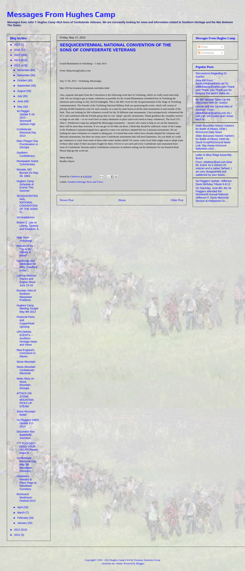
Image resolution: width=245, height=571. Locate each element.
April (20, 507)
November (23, 75)
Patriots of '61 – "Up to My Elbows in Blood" (26, 250)
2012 (17, 529)
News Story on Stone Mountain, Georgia (25, 383)
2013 (17, 65)
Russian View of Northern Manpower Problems (26, 295)
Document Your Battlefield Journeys (26, 435)
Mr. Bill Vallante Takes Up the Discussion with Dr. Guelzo (213, 101)
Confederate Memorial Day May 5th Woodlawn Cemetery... (26, 464)
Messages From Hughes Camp (61, 14)
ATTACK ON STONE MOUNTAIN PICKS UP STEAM (25, 400)
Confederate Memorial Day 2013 (26, 132)
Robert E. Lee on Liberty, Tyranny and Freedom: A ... (27, 227)
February (23, 517)
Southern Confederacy (26, 154)
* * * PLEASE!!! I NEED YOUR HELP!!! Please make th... (27, 448)
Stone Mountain (26, 361)
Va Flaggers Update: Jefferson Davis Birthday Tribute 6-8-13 (214, 182)
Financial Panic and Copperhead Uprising (26, 321)
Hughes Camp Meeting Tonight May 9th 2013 (27, 308)
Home (122, 200)
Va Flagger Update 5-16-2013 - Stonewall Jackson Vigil (26, 117)
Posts (203, 46)
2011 (17, 534)
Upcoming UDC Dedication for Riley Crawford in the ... (27, 265)
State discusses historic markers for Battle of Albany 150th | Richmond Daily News (215, 129)
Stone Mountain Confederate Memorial (26, 370)
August (21, 90)
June (20, 101)
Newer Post (67, 200)
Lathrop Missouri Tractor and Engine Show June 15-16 (27, 280)
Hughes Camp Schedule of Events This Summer (25, 186)
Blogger (140, 563)
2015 (17, 54)
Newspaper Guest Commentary (27, 163)
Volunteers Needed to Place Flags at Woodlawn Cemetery (27, 483)
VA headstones (25, 217)
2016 (17, 49)
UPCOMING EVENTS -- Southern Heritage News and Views (27, 338)
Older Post (177, 200)
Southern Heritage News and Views (85, 181)
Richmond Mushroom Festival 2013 (26, 497)
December (23, 70)
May (20, 106)
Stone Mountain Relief (26, 413)
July (20, 96)
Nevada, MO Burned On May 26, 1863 (27, 173)
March (21, 512)
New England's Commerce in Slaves (26, 353)
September (24, 85)
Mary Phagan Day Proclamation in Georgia (27, 144)
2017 (17, 44)
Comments (206, 52)
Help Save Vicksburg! (24, 239)
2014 (17, 60)
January (22, 522)
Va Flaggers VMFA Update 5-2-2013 (28, 423)
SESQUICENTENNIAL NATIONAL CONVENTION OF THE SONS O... (27, 204)
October (22, 80)
